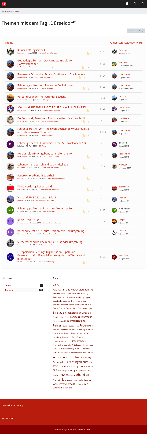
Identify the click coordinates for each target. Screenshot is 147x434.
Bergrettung (76, 301)
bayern (88, 297)
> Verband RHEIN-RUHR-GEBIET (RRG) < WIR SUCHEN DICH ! (52, 107)
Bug (89, 304)
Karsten (122, 230)
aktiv (74, 293)
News (65, 352)
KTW (71, 345)
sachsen (62, 366)
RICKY (19, 262)
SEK (59, 370)
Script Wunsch (86, 366)
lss (81, 348)
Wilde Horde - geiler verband (34, 186)
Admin (68, 293)
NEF (55, 352)
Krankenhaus (78, 340)
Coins (55, 308)
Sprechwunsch (84, 370)
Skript (64, 370)
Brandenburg (81, 304)
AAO (56, 285)
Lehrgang (78, 345)
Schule (70, 366)
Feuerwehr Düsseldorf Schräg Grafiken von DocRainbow (51, 74)
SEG (55, 370)
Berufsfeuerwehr (60, 304)
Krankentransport (61, 345)
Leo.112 (122, 96)
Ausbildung (79, 297)
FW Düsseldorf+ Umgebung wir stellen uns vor (45, 153)
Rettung (88, 357)
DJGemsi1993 (22, 121)
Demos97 (21, 245)
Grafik (66, 333)
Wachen (87, 380)
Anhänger (57, 297)
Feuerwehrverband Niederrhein (36, 175)
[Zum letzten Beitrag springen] (114, 51)
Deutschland (71, 308)
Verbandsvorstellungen (48, 53)
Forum (56, 329)
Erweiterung (58, 317)
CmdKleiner (123, 118)
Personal (57, 357)
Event (67, 317)
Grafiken (74, 333)
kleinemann (21, 110)
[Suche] (127, 4)
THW (62, 375)
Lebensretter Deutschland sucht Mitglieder (43, 164)
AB (92, 289)
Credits (62, 308)
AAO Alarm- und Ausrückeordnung (71, 289)
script (76, 366)
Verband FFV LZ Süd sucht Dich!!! (36, 197)
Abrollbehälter (59, 293)
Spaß (70, 370)
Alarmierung (82, 293)
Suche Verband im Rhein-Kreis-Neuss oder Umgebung (49, 242)
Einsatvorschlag (85, 308)
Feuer (64, 325)
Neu (60, 352)
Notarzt (86, 352)
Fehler (57, 325)
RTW (55, 366)
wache (80, 380)
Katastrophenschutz (62, 341)
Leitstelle (57, 348)
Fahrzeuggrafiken (46, 77)
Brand (71, 304)
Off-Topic (46, 100)
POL (69, 357)
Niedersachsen (75, 352)
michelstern (21, 189)
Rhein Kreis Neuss (28, 220)
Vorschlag (59, 379)
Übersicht (67, 387)
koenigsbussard (23, 178)
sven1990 (21, 167)
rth (90, 362)
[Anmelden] (135, 4)
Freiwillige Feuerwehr (68, 329)
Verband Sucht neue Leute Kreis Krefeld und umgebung (50, 231)
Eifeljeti (121, 219)
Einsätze (86, 312)
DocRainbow (22, 67)
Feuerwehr (87, 325)
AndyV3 (20, 200)
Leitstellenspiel (70, 348)
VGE (87, 375)
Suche (55, 375)
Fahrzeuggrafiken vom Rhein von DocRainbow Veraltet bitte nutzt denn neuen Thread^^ (53, 130)
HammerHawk (22, 234)
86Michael (123, 255)
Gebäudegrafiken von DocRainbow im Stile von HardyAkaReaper (45, 62)
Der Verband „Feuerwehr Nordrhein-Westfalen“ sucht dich (52, 118)
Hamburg (57, 337)
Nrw (92, 352)
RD (82, 357)
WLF (86, 384)
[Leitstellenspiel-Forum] (4, 4)
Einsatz (57, 312)
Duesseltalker (22, 223)
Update (69, 375)
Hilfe (72, 337)
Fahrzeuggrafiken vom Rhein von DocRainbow (45, 85)
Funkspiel (83, 329)
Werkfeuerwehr (76, 384)
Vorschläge (72, 380)
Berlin (85, 301)
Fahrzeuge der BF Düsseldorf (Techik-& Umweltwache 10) (51, 143)
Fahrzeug (75, 316)
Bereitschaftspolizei (61, 301)
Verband (79, 375)
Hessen (65, 337)
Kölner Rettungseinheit (31, 50)
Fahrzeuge (86, 316)
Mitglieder (87, 348)
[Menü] (143, 4)
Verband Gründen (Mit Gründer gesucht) (41, 96)
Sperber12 (123, 62)
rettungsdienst (78, 362)
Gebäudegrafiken (51, 67)
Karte (81, 337)
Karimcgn (20, 53)
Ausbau (70, 297)
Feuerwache (73, 325)
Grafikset (84, 333)
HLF (76, 337)
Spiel (75, 370)
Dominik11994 (22, 100)
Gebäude (58, 333)
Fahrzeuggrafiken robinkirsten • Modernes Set (45, 208)
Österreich (57, 387)
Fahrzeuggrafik (59, 321)
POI (65, 357)
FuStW (91, 329)
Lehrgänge (88, 345)
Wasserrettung (61, 383)
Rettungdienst (60, 362)
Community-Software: (73, 429)
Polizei (76, 357)
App (64, 297)
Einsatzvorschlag (72, 312)
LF (78, 348)
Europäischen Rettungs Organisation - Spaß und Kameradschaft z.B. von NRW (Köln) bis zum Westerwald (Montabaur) (51, 255)
